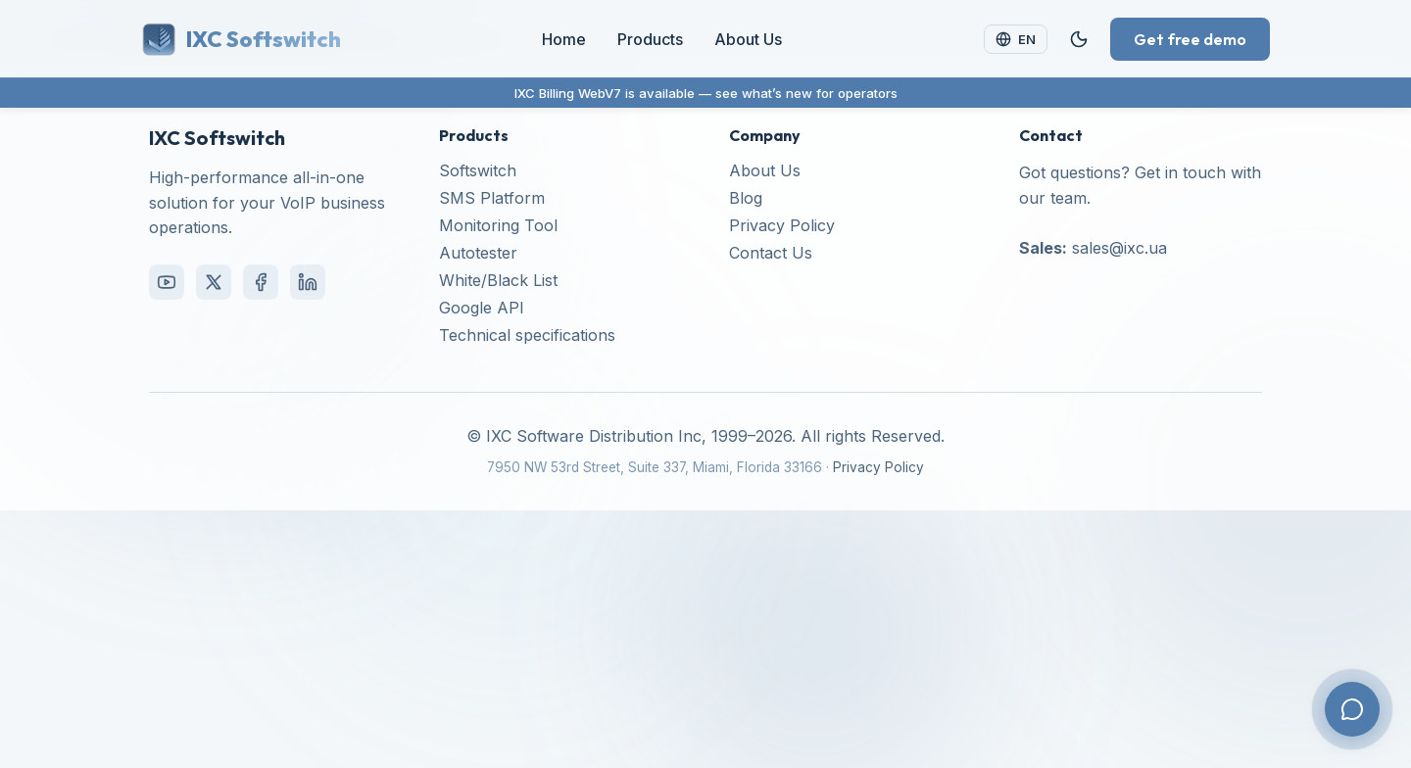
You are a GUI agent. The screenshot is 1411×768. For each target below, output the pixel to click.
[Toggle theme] (1078, 39)
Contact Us (770, 253)
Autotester (478, 253)
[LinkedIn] (307, 282)
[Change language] (1015, 38)
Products (650, 39)
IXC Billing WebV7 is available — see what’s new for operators (706, 93)
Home (564, 39)
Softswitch (477, 170)
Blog (745, 198)
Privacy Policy (782, 225)
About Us (748, 39)
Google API (481, 307)
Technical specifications (527, 335)
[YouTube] (166, 282)
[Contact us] (1352, 709)
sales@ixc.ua (1119, 248)
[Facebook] (260, 282)
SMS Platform (492, 198)
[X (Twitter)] (213, 282)
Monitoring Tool (498, 225)
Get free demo (1190, 39)
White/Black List (498, 280)
